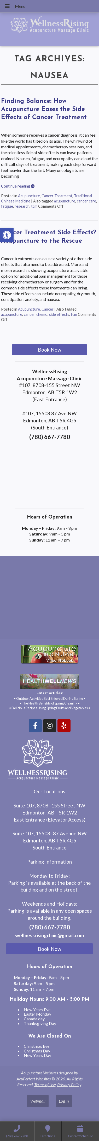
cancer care (86, 201)
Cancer (48, 309)
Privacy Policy (69, 1084)
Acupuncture (29, 196)
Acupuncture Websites (39, 1072)
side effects (59, 314)
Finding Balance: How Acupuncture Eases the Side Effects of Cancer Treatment (44, 109)
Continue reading (17, 186)
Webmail (37, 1100)
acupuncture (64, 201)
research (22, 206)
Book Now (49, 350)
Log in (64, 1100)
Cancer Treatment (57, 196)
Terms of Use (45, 1084)
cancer (29, 314)
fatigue (7, 206)
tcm (34, 206)
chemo (42, 314)
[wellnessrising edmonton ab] (49, 599)
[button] (7, 235)
